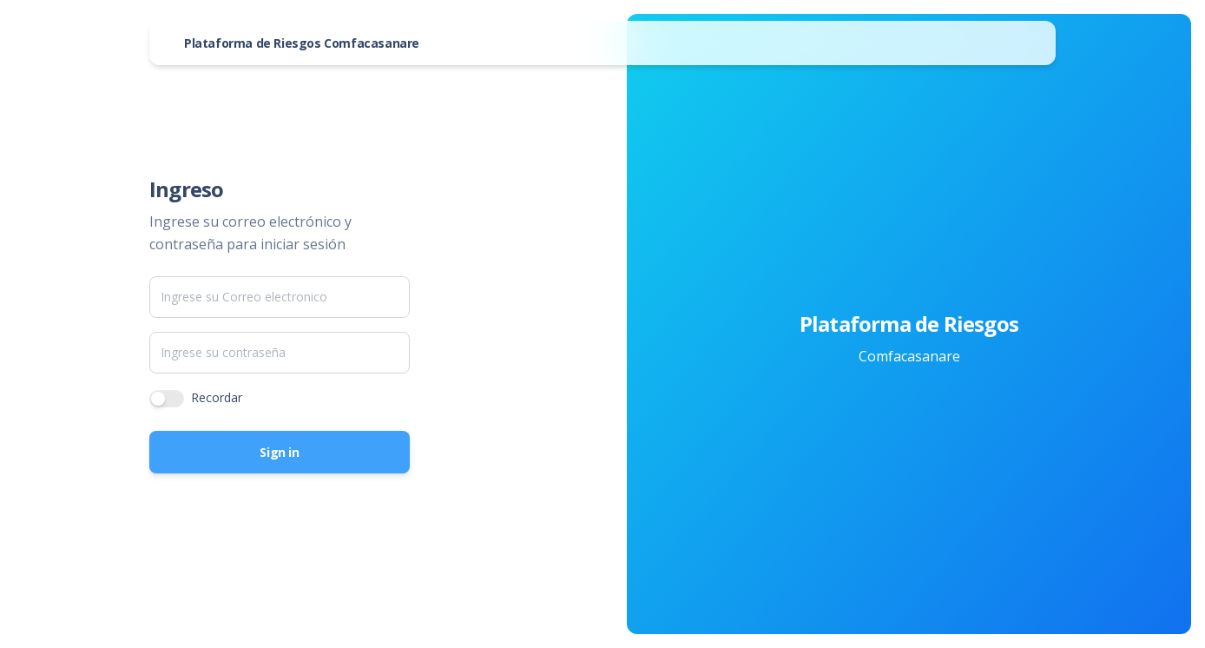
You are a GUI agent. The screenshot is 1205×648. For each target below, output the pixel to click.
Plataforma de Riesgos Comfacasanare (301, 43)
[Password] (279, 353)
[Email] (279, 297)
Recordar (216, 397)
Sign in (279, 452)
